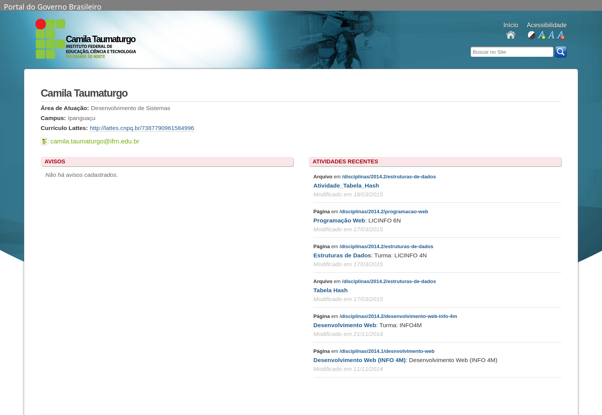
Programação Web (339, 220)
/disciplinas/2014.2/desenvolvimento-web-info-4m (398, 316)
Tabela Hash (330, 290)
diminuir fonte (560, 35)
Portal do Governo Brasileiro (52, 6)
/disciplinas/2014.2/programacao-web (384, 211)
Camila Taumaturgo (101, 39)
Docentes (511, 35)
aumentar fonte (541, 35)
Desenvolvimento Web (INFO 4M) (359, 360)
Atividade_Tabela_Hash (346, 185)
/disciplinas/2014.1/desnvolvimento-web (387, 351)
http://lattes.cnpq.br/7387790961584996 (142, 128)
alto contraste (531, 35)
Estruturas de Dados (342, 255)
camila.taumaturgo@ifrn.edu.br (94, 141)
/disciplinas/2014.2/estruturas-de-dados (389, 177)
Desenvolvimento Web (344, 325)
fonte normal (551, 35)
